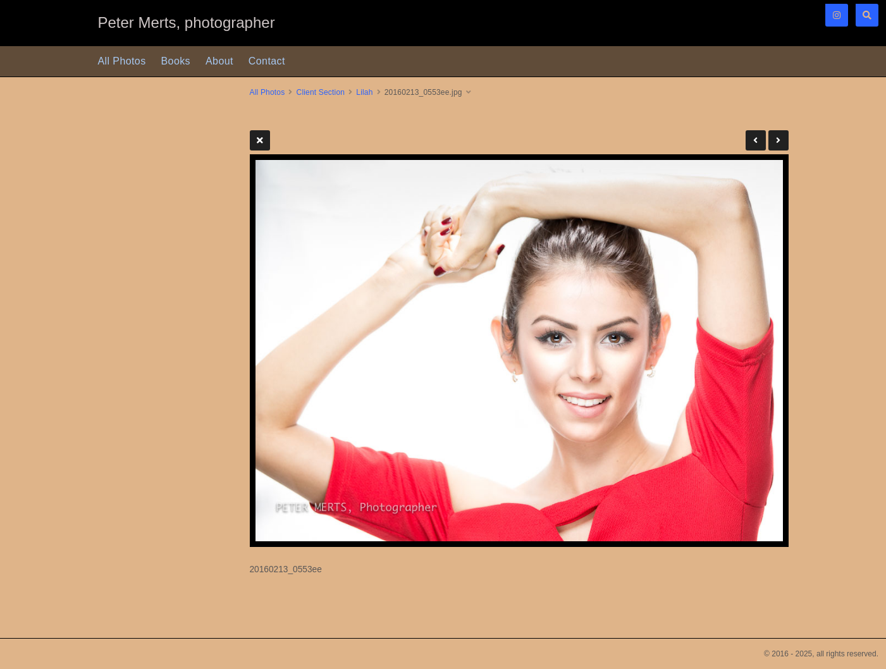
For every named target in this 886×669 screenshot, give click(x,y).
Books (175, 61)
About (219, 61)
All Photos (122, 61)
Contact (267, 61)
